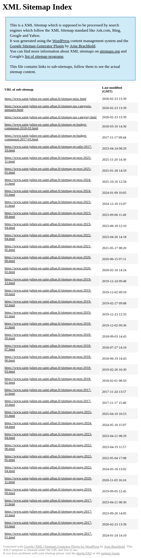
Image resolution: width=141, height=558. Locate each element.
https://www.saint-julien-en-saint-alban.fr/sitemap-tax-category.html (51, 117)
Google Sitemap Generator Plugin (37, 46)
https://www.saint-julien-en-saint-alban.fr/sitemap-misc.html (45, 98)
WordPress (61, 40)
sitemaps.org (110, 51)
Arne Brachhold (82, 46)
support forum (110, 553)
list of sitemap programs (44, 56)
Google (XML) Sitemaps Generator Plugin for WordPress (61, 546)
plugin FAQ (84, 553)
